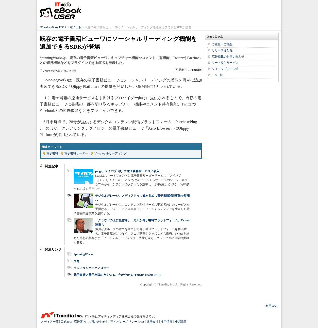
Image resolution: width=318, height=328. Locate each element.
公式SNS (66, 321)
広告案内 (80, 321)
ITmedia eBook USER (61, 10)
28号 (77, 261)
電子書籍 (52, 153)
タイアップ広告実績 (225, 69)
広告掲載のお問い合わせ (228, 56)
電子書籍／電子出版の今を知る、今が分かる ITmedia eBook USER (118, 275)
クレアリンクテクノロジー (91, 268)
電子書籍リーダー (76, 153)
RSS (142, 321)
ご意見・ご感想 (222, 44)
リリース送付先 (222, 50)
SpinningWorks (83, 254)
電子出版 (76, 27)
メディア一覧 (50, 321)
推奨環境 (180, 321)
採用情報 (166, 321)
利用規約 (271, 306)
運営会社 (152, 321)
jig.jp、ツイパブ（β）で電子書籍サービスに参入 (127, 171)
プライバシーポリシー (122, 321)
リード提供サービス (225, 62)
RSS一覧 (217, 75)
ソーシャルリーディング (110, 153)
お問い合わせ (97, 321)
